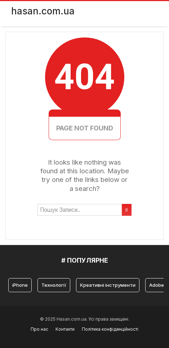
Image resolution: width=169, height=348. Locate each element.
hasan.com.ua (43, 11)
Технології (53, 285)
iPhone (20, 285)
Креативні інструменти (107, 285)
